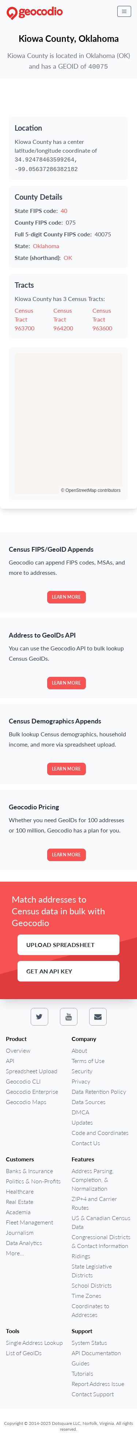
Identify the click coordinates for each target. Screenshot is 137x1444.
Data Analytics (24, 1242)
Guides (81, 1363)
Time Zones (86, 1295)
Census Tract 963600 (102, 319)
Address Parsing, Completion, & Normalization (93, 1179)
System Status (89, 1342)
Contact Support (93, 1393)
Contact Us (86, 1142)
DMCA (80, 1112)
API (10, 1060)
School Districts (92, 1285)
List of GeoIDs (24, 1352)
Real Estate (19, 1201)
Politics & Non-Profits (33, 1181)
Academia (18, 1211)
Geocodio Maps (26, 1101)
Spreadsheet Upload (31, 1070)
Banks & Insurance (29, 1170)
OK (68, 257)
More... (15, 1252)
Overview (18, 1050)
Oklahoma (46, 245)
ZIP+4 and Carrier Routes (94, 1203)
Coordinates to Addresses (90, 1310)
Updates (82, 1122)
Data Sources (89, 1101)
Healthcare (20, 1191)
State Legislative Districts (92, 1270)
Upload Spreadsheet (60, 944)
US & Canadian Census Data (101, 1222)
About (79, 1050)
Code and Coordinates (100, 1132)
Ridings (81, 1255)
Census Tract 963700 (24, 319)
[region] (68, 423)
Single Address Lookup (34, 1342)
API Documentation (96, 1352)
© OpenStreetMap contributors (91, 490)
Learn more (66, 597)
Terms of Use (88, 1060)
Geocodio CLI (23, 1081)
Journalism (20, 1232)
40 (64, 210)
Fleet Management (29, 1222)
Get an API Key (49, 971)
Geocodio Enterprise (32, 1091)
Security (82, 1070)
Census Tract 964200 (63, 319)
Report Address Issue (98, 1383)
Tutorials (82, 1373)
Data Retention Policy (99, 1091)
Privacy (81, 1081)
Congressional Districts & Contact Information (101, 1241)
